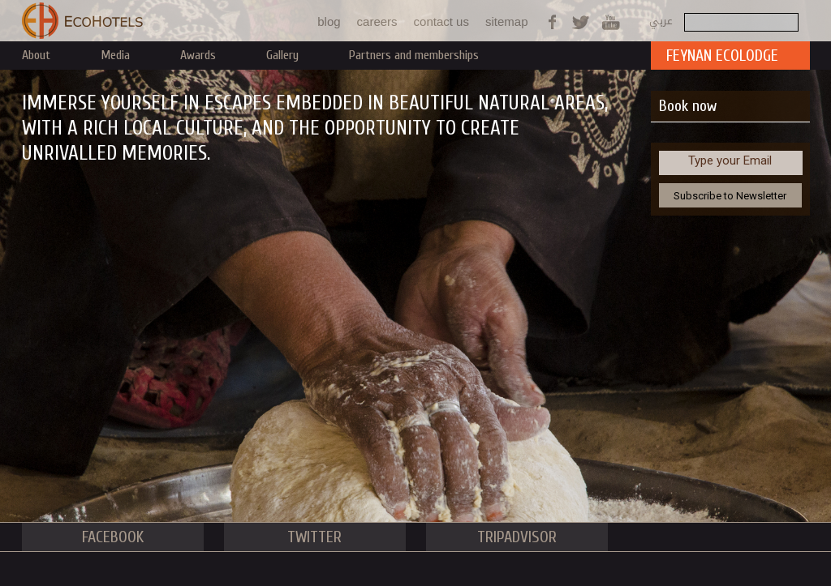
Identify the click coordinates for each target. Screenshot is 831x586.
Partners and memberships (414, 55)
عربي (661, 21)
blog (328, 21)
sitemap (506, 21)
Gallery (282, 55)
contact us (441, 21)
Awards (198, 55)
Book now (688, 105)
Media (115, 55)
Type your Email (730, 160)
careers (377, 21)
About (36, 55)
